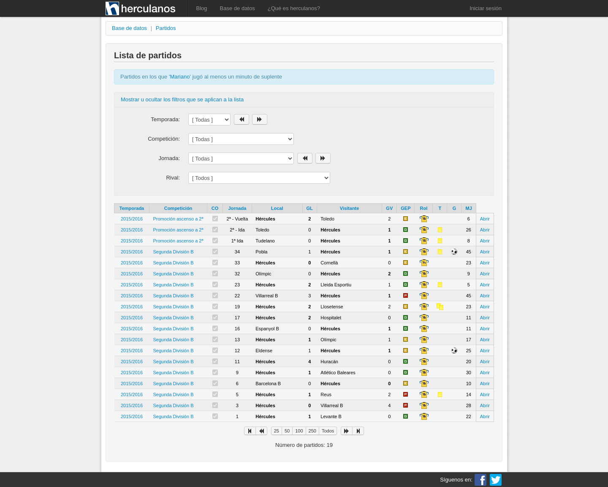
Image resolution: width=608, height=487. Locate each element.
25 (276, 430)
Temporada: (165, 119)
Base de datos (237, 8)
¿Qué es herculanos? (294, 8)
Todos (328, 430)
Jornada (237, 208)
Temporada (131, 208)
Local (277, 208)
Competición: (164, 139)
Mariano (180, 76)
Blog (201, 8)
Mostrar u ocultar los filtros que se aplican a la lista (182, 99)
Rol (424, 208)
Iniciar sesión (486, 8)
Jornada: (169, 158)
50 (287, 430)
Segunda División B (173, 251)
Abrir (485, 218)
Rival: (173, 177)
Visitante (349, 208)
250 (312, 430)
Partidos (166, 28)
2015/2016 (132, 218)
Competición (178, 208)
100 (299, 430)
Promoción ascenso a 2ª (178, 218)
